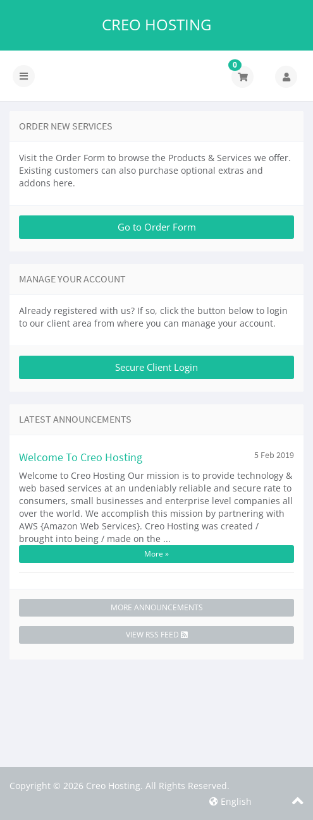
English (230, 801)
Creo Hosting (156, 25)
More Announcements (157, 607)
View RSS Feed (157, 634)
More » (156, 553)
